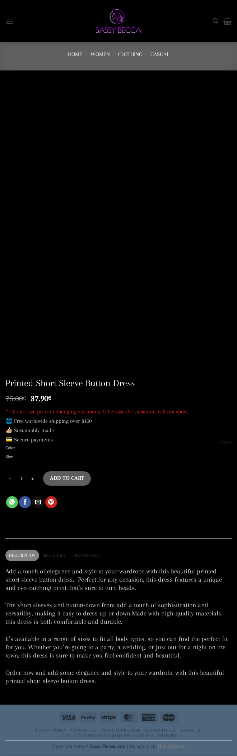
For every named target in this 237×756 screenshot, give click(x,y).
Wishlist (167, 735)
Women (100, 54)
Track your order (121, 730)
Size (9, 457)
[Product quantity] (21, 478)
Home (75, 54)
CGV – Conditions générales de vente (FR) (107, 735)
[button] (9, 21)
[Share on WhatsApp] (12, 502)
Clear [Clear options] (226, 442)
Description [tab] (22, 555)
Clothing (130, 54)
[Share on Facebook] (25, 502)
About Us (190, 730)
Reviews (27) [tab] (87, 555)
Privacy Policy (50, 730)
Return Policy (160, 730)
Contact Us (84, 730)
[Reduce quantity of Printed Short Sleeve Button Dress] (9, 478)
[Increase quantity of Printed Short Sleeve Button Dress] (32, 478)
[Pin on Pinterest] (51, 502)
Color (10, 448)
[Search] (215, 21)
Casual (159, 54)
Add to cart (67, 478)
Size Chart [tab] (54, 555)
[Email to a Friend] (38, 502)
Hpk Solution (172, 746)
